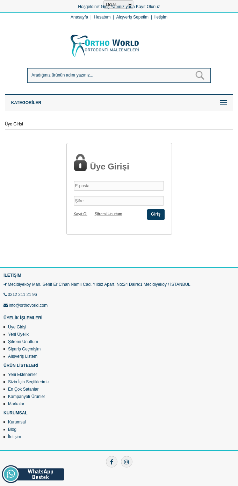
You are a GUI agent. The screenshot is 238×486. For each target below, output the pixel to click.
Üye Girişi (17, 327)
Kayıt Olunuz (148, 6)
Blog (12, 429)
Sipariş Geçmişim (24, 349)
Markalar (16, 403)
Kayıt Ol (80, 214)
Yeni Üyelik (18, 334)
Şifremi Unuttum (108, 214)
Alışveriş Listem (22, 356)
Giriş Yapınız (113, 6)
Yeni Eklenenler (22, 374)
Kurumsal (17, 422)
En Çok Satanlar (23, 389)
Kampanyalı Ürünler (26, 396)
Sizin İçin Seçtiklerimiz (29, 381)
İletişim (160, 17)
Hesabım (102, 17)
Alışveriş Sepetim (132, 17)
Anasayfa (79, 17)
